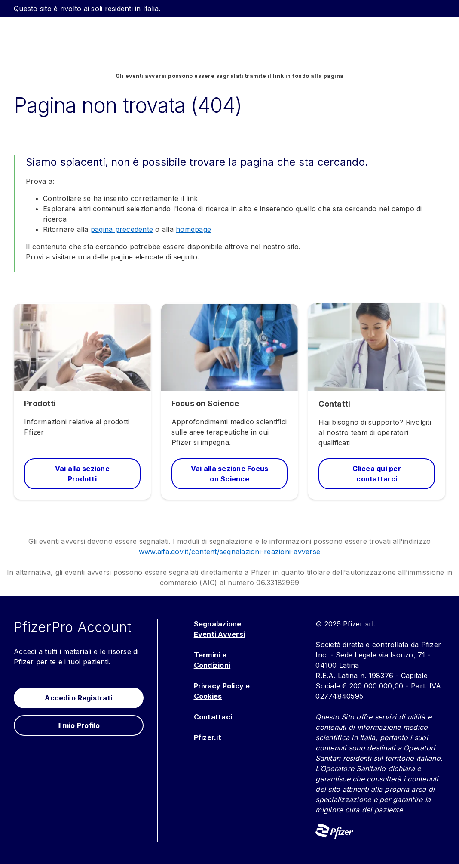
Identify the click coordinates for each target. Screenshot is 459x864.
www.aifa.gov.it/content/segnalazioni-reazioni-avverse (229, 551)
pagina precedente (122, 229)
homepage (193, 229)
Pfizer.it (207, 737)
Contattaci (213, 717)
